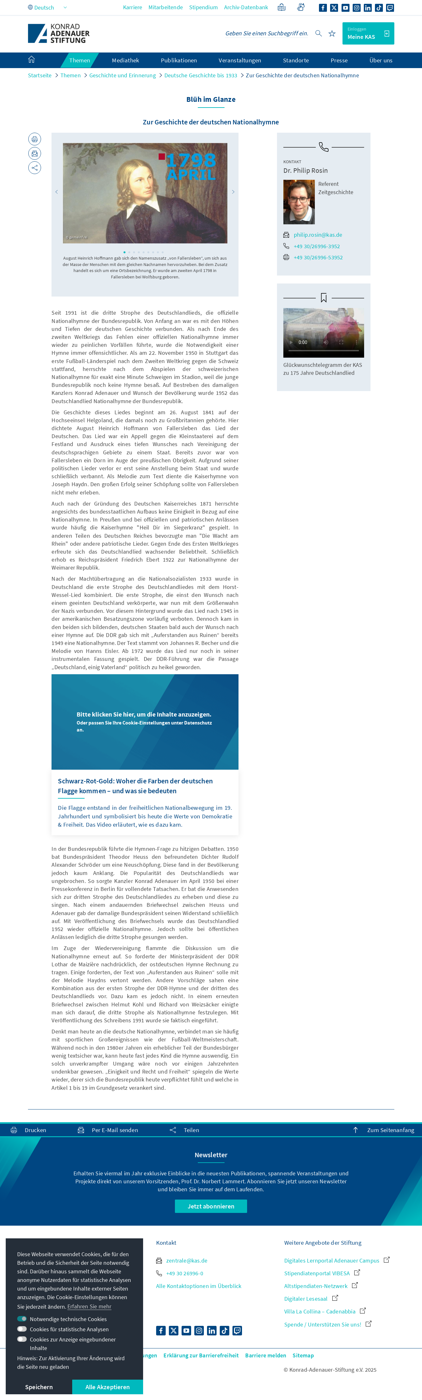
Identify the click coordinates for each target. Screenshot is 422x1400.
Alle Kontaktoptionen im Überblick (199, 1286)
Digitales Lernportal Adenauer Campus (337, 1260)
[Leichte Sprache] (281, 7)
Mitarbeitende (166, 7)
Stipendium (203, 7)
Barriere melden (265, 1355)
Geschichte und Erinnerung (122, 75)
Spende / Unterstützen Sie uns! (327, 1324)
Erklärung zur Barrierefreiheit (201, 1355)
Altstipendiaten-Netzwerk (321, 1286)
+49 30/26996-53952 (313, 257)
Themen (70, 75)
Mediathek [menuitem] (125, 60)
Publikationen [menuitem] (179, 60)
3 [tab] (134, 252)
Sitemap (303, 1355)
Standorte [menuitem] (296, 60)
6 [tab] (148, 252)
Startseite (40, 75)
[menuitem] (38, 60)
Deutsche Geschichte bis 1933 (201, 75)
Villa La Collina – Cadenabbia (325, 1311)
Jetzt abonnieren (211, 1206)
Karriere (132, 7)
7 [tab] (153, 252)
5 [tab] (144, 252)
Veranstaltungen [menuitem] (240, 60)
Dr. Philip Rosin (305, 170)
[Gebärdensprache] (300, 7)
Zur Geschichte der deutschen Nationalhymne (302, 75)
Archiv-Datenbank (246, 7)
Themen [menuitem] (79, 60)
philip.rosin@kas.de (312, 234)
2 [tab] (129, 252)
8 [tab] (158, 252)
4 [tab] (139, 252)
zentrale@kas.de (181, 1260)
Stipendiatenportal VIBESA (322, 1273)
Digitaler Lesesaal (311, 1298)
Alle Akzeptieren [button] (108, 1387)
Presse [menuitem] (339, 60)
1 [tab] (125, 252)
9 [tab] (163, 252)
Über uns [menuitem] (381, 60)
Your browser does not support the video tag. (323, 333)
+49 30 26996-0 (179, 1273)
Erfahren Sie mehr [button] (89, 1306)
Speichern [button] (39, 1387)
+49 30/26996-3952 (311, 246)
